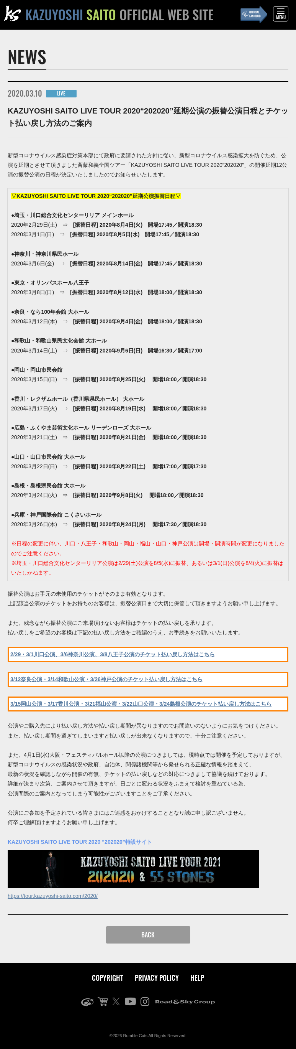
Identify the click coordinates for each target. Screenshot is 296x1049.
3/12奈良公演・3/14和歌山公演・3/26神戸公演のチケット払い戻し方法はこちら (106, 679)
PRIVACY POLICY (157, 978)
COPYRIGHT (107, 978)
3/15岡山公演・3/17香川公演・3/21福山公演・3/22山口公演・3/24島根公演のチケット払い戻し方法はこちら (140, 704)
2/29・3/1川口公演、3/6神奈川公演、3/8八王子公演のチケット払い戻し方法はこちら (112, 654)
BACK (148, 934)
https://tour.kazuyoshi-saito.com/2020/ (53, 896)
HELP (197, 978)
